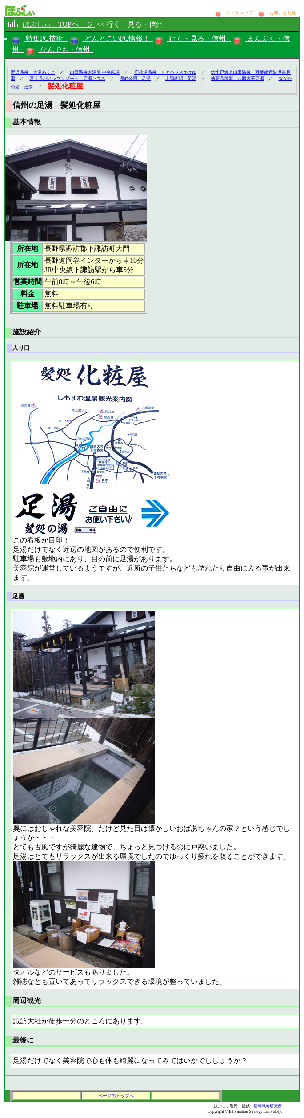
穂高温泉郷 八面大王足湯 (237, 78)
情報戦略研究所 (268, 1106)
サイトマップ (240, 12)
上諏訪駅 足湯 (180, 78)
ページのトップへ (116, 1095)
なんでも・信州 (65, 49)
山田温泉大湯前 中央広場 (95, 72)
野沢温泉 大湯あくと (33, 72)
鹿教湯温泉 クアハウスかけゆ (165, 72)
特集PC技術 (46, 38)
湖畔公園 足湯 (135, 78)
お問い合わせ (282, 12)
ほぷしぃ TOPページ (59, 24)
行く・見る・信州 (199, 38)
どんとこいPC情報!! (118, 38)
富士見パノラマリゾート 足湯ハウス (67, 78)
